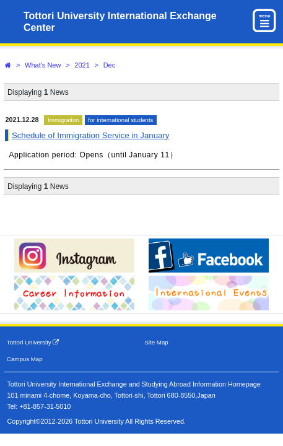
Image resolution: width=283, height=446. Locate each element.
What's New (43, 65)
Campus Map (25, 359)
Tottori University (33, 342)
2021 (81, 65)
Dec (109, 65)
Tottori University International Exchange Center (120, 22)
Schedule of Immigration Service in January (90, 135)
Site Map (156, 342)
